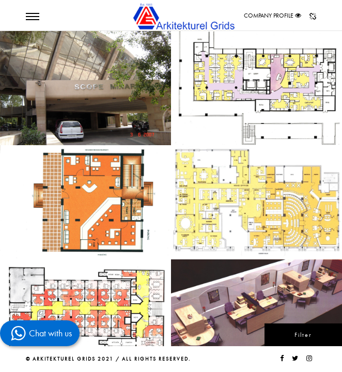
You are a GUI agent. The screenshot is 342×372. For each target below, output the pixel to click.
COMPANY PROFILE (268, 15)
